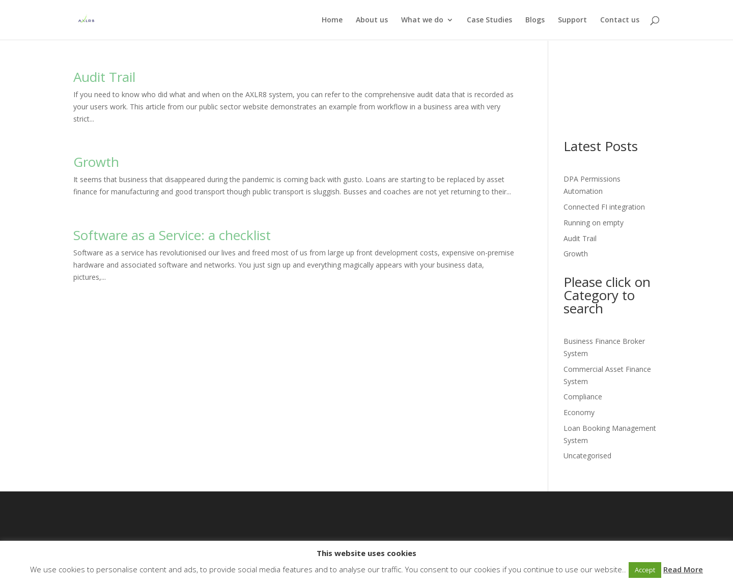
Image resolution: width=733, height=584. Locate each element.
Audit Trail (104, 77)
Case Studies (489, 20)
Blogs (535, 20)
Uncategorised (587, 455)
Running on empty (593, 222)
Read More (683, 569)
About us (372, 20)
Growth (96, 162)
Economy (579, 412)
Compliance (582, 396)
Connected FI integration (604, 207)
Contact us (619, 20)
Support (572, 20)
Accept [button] (645, 569)
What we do (422, 20)
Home (332, 20)
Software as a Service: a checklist (172, 235)
